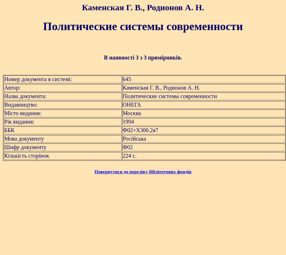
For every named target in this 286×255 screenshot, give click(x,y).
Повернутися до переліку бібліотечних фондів (143, 171)
